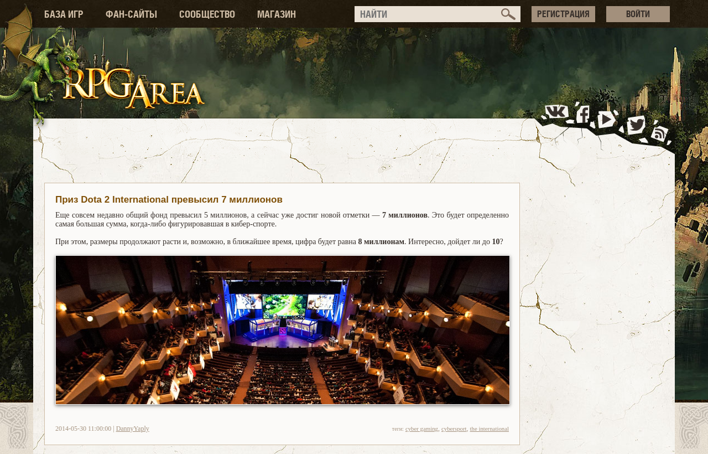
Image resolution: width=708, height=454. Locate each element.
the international (489, 428)
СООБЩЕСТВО (207, 14)
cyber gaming (421, 428)
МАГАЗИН (276, 14)
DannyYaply (132, 428)
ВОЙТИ (638, 14)
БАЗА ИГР (64, 14)
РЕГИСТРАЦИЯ (563, 14)
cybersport (454, 428)
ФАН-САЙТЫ (131, 14)
